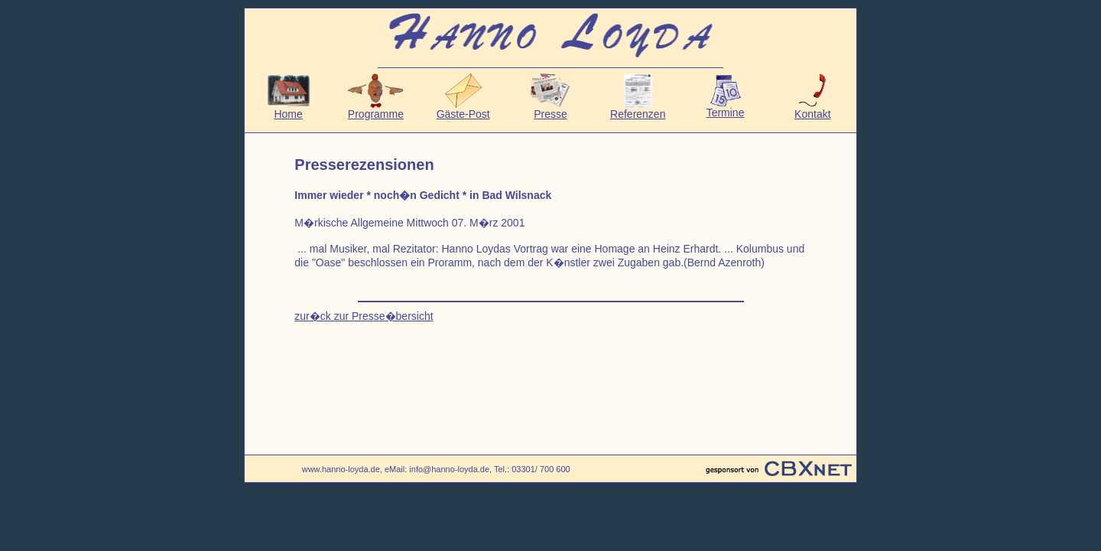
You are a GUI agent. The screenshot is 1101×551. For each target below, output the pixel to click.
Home (288, 109)
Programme (375, 109)
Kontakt (812, 109)
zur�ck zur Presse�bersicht (363, 316)
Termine (725, 107)
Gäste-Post (463, 109)
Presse (550, 109)
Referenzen (637, 109)
